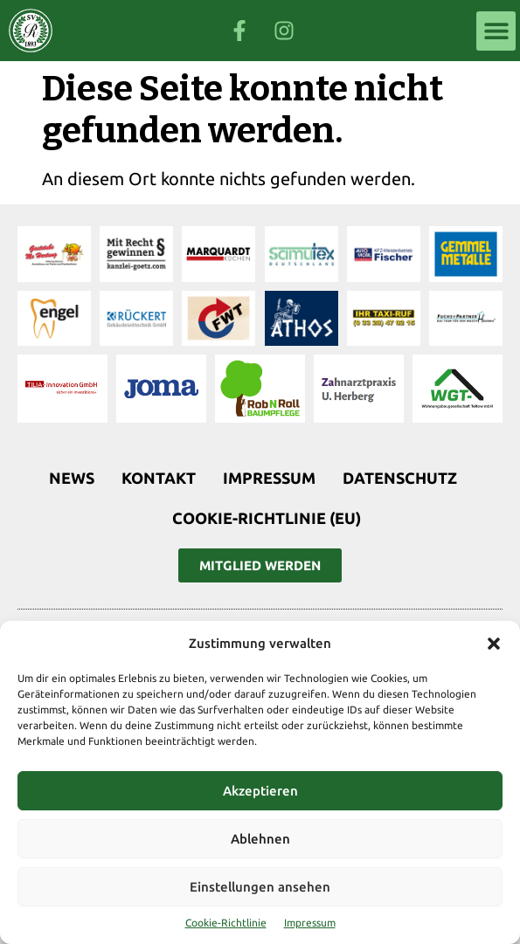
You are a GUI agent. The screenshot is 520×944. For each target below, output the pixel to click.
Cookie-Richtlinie (226, 922)
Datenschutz (400, 477)
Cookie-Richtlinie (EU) (266, 518)
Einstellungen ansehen (260, 886)
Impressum (310, 922)
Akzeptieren (260, 790)
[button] (494, 643)
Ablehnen (260, 838)
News (71, 477)
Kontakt (158, 477)
